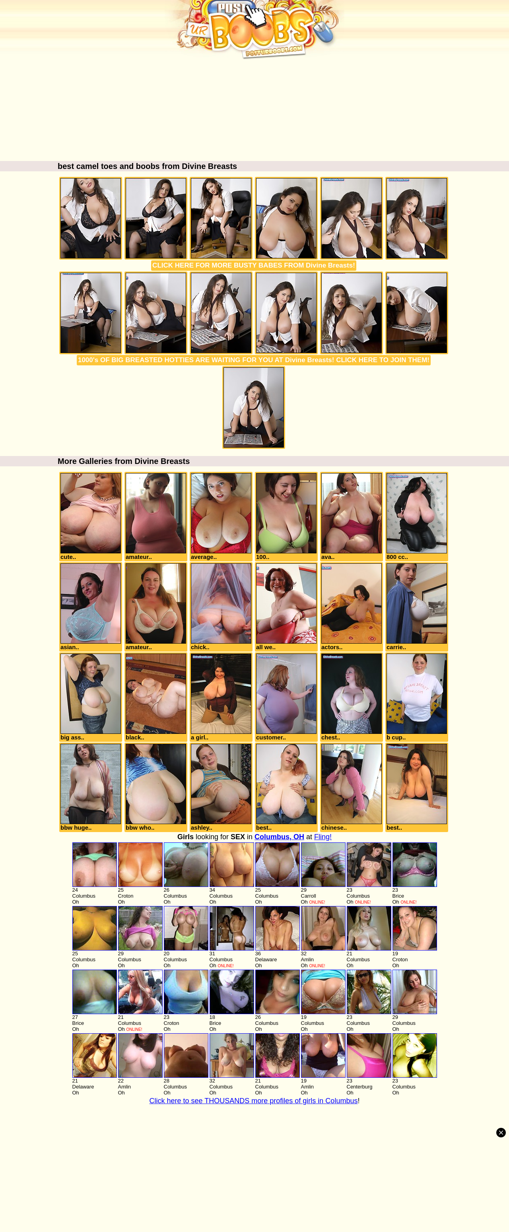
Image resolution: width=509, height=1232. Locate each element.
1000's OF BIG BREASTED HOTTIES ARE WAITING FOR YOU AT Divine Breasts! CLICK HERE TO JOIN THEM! (253, 360)
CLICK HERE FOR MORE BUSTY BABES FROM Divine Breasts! (253, 265)
